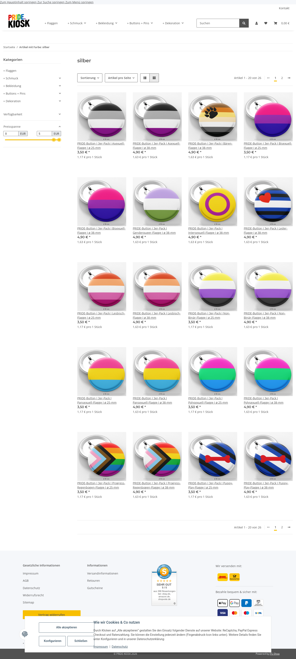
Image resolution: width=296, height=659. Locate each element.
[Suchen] (218, 23)
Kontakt (284, 8)
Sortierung (88, 78)
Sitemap (28, 602)
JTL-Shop (275, 654)
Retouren (93, 581)
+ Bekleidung (12, 86)
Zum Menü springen (79, 2)
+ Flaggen (9, 71)
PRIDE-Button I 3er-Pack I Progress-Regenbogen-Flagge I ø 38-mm (157, 485)
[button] (256, 23)
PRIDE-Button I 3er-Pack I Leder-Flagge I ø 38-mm (266, 230)
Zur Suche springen (51, 2)
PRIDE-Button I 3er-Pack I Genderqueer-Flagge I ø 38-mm (154, 230)
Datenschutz (120, 646)
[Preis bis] (44, 133)
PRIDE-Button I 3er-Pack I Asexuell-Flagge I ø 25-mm (101, 145)
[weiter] (289, 77)
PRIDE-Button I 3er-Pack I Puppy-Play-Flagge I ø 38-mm (266, 485)
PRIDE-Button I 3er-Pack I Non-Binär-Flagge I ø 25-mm (209, 315)
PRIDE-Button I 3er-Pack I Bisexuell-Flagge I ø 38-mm (101, 230)
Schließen (80, 641)
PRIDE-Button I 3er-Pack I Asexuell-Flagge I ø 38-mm (156, 145)
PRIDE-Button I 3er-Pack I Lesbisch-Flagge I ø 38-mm (157, 315)
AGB (26, 581)
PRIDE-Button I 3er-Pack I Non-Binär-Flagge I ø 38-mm (265, 315)
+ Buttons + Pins (14, 93)
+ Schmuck (10, 78)
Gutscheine (95, 588)
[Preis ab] (10, 133)
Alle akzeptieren (66, 627)
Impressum (101, 646)
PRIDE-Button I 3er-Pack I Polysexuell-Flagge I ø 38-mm (263, 400)
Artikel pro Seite (119, 78)
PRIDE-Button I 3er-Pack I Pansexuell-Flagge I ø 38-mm (152, 400)
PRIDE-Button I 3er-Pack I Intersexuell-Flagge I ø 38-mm (208, 230)
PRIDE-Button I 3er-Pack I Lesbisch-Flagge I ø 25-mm (101, 315)
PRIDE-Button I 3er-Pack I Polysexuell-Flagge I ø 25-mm (208, 400)
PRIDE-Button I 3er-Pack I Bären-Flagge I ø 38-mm (210, 145)
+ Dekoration (12, 101)
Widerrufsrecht (33, 595)
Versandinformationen (102, 573)
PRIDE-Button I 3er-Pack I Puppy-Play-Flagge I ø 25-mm (210, 485)
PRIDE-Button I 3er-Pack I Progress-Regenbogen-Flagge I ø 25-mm (101, 485)
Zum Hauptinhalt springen (18, 2)
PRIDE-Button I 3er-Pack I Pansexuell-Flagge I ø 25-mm (97, 400)
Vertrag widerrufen (51, 615)
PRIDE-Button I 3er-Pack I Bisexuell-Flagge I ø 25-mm (268, 145)
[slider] (54, 140)
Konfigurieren (52, 641)
